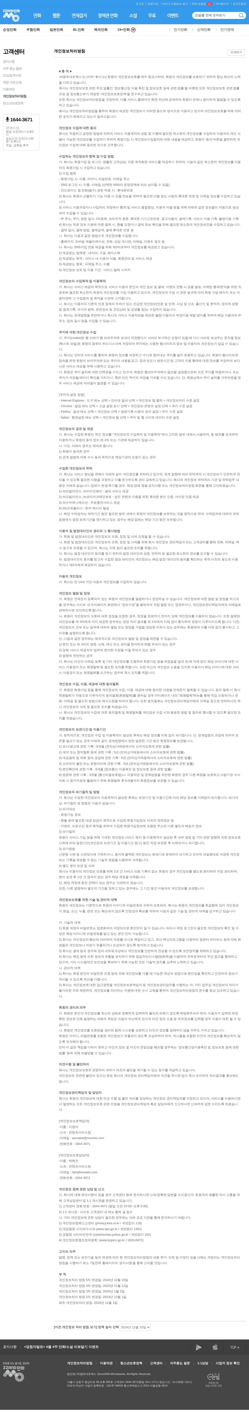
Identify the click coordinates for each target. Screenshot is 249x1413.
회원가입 (153, 3)
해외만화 (101, 29)
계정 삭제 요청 (12, 82)
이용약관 (9, 89)
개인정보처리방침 (14, 96)
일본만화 (56, 29)
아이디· (166, 3)
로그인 (140, 3)
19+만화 (126, 30)
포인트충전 (239, 3)
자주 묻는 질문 (12, 68)
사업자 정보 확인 (228, 1363)
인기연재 (227, 29)
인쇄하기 (236, 52)
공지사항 (9, 61)
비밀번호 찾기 (179, 3)
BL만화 (78, 29)
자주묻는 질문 (180, 1363)
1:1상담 (202, 1363)
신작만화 (204, 29)
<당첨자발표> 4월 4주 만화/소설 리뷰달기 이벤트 (61, 1347)
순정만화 (10, 29)
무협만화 (33, 29)
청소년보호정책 (13, 103)
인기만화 (180, 29)
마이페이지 (222, 3)
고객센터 (156, 1363)
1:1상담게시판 (12, 75)
